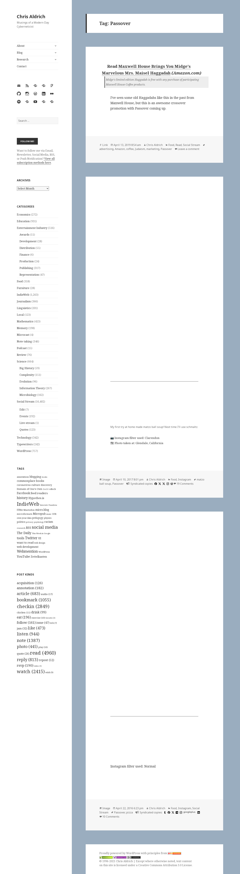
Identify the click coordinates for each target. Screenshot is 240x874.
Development (28, 241)
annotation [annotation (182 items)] (30, 588)
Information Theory (32, 388)
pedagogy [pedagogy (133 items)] (37, 517)
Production (27, 261)
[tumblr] (164, 812)
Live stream (27, 423)
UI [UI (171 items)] (39, 538)
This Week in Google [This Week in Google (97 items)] (41, 533)
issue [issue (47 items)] (43, 623)
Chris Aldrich (31, 16)
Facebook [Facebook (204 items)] (23, 493)
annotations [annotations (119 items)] (23, 476)
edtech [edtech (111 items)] (52, 489)
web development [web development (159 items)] (27, 547)
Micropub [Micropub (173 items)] (39, 514)
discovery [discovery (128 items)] (46, 485)
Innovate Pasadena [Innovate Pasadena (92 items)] (48, 505)
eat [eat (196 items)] (24, 617)
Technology (24, 437)
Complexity (27, 375)
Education (23, 221)
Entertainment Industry (32, 228)
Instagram (184, 479)
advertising (106, 149)
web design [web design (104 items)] (39, 542)
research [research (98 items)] (21, 528)
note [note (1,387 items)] (28, 640)
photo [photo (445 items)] (27, 646)
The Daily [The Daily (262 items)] (24, 533)
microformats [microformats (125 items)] (24, 513)
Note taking (24, 341)
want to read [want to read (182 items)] (25, 542)
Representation (29, 274)
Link (105, 145)
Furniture (23, 288)
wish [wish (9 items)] (49, 672)
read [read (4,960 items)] (43, 652)
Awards (24, 234)
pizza (129, 812)
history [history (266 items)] (22, 498)
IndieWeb (23, 295)
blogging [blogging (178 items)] (35, 476)
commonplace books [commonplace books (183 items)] (30, 481)
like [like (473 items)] (36, 628)
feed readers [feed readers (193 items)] (39, 493)
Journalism (24, 301)
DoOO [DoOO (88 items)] (46, 489)
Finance (25, 254)
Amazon (120, 149)
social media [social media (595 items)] (45, 527)
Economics (23, 214)
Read (179, 145)
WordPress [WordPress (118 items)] (44, 551)
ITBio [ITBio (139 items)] (20, 509)
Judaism (140, 149)
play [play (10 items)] (43, 647)
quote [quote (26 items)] (23, 653)
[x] (159, 483)
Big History (27, 368)
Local (20, 315)
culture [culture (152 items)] (35, 485)
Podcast (22, 348)
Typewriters (25, 444)
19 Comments (185, 483)
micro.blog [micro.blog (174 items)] (42, 510)
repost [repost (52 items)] (46, 660)
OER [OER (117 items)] (54, 513)
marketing (152, 149)
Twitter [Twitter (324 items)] (31, 537)
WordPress (24, 451)
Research (22, 59)
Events (24, 416)
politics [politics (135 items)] (21, 521)
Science (21, 361)
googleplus (189, 812)
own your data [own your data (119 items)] (24, 517)
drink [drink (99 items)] (38, 612)
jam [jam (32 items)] (22, 628)
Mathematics (25, 321)
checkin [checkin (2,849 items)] (33, 606)
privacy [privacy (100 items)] (29, 522)
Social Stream (25, 401)
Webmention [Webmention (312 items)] (27, 551)
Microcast (23, 335)
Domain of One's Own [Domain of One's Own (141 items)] (29, 489)
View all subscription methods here (36, 160)
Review (21, 355)
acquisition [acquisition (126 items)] (30, 583)
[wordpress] (171, 483)
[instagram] (167, 483)
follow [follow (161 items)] (26, 622)
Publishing (26, 268)
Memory (22, 328)
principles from (164, 853)
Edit (22, 409)
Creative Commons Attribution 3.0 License (165, 865)
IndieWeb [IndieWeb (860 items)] (28, 504)
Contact (21, 66)
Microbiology (28, 395)
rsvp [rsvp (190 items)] (25, 665)
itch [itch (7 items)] (53, 623)
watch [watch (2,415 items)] (31, 671)
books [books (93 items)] (44, 477)
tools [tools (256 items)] (20, 538)
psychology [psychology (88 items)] (39, 522)
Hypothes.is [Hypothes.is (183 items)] (36, 498)
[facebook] (155, 483)
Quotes (24, 429)
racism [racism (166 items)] (48, 522)
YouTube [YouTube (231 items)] (23, 556)
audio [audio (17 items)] (47, 594)
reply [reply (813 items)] (27, 659)
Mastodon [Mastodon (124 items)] (29, 509)
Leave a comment (188, 149)
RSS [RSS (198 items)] (28, 528)
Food (20, 281)
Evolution (26, 381)
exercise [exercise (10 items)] (38, 617)
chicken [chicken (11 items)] (23, 612)
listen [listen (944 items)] (28, 634)
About (20, 46)
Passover (166, 149)
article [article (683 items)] (28, 593)
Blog (20, 52)
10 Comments (110, 816)
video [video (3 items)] (38, 666)
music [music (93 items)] (48, 514)
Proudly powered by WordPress (120, 853)
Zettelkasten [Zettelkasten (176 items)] (39, 556)
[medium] (176, 812)
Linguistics (24, 308)
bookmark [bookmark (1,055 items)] (34, 600)
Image (106, 479)
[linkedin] (198, 812)
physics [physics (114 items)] (48, 517)
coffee (130, 149)
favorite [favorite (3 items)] (50, 618)
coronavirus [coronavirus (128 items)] (24, 485)
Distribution (27, 248)
